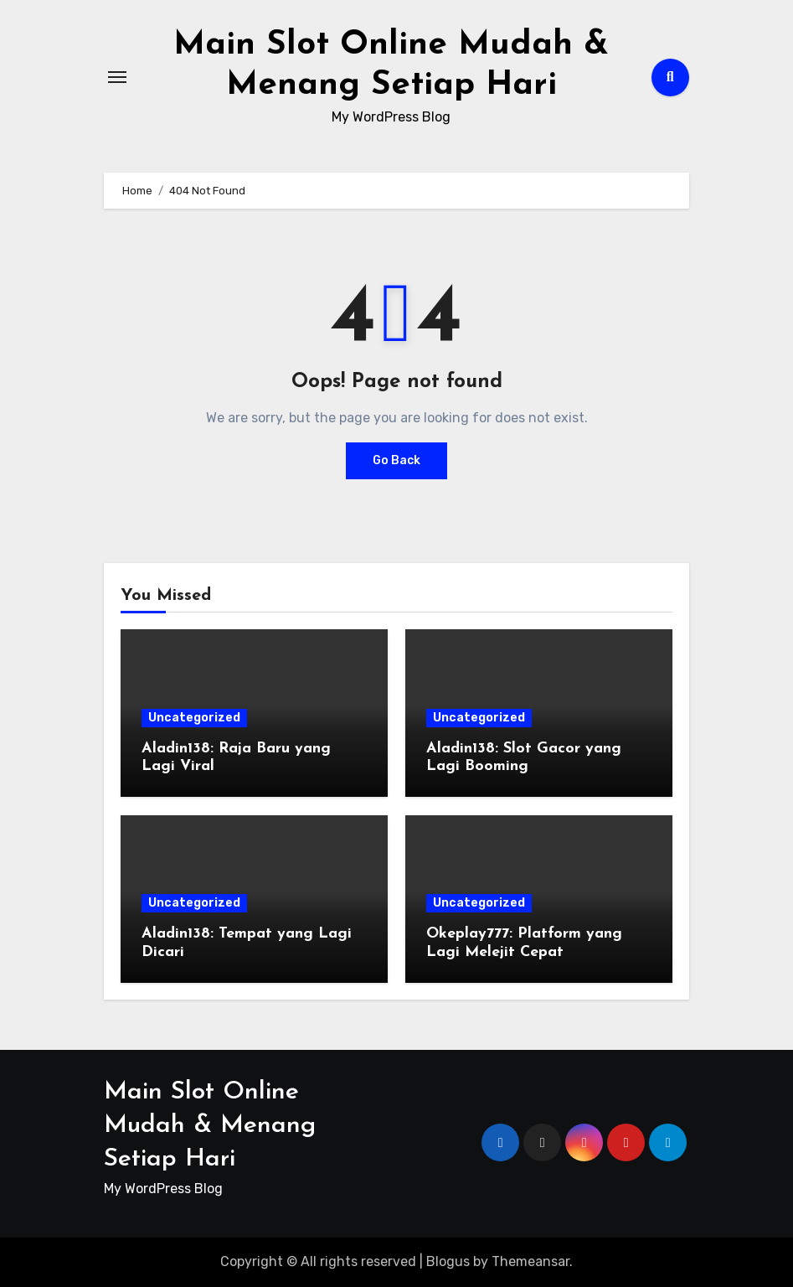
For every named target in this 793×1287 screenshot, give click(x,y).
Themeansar (530, 1261)
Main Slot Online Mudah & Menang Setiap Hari (210, 1125)
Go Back (396, 460)
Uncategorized (194, 718)
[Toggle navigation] (117, 77)
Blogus (448, 1261)
